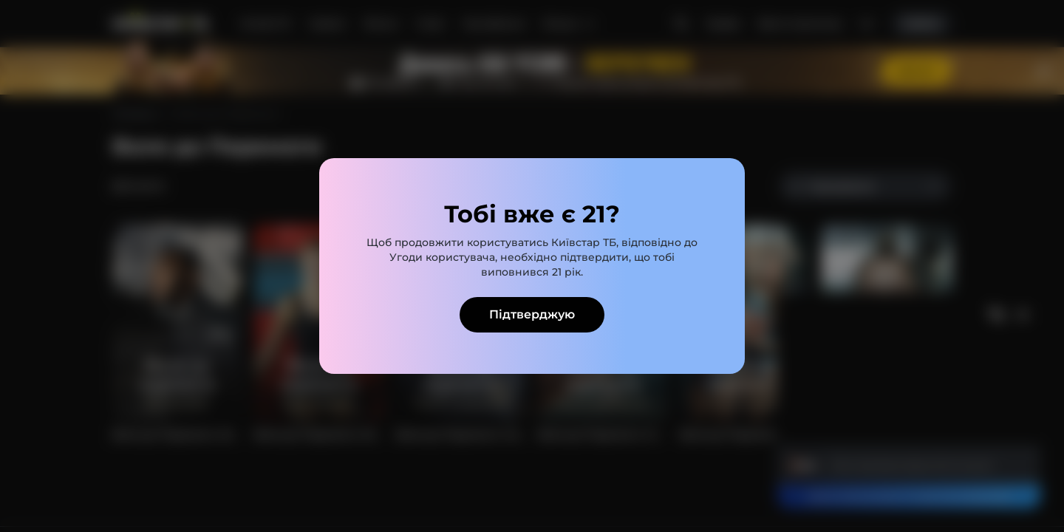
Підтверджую (532, 314)
